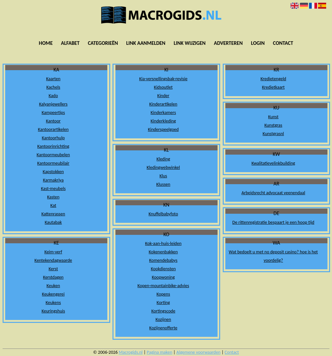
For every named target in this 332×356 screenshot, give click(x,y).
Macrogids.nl (130, 352)
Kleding (163, 159)
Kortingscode (163, 311)
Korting (163, 302)
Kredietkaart (273, 87)
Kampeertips (53, 112)
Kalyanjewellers (53, 104)
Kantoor (53, 121)
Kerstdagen (53, 277)
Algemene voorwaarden (198, 352)
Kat (53, 205)
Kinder (163, 95)
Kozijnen (163, 319)
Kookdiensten (163, 269)
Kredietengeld (273, 79)
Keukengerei (53, 294)
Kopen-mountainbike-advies (163, 285)
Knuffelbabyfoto (163, 214)
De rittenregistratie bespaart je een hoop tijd (273, 222)
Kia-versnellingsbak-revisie (163, 79)
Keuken (53, 285)
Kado (53, 95)
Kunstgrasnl (273, 133)
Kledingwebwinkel (163, 167)
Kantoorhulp (53, 138)
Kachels (53, 87)
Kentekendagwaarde (53, 260)
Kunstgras (273, 125)
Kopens (163, 294)
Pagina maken (159, 352)
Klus (163, 176)
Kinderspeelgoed (163, 129)
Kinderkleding (163, 121)
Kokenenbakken (163, 252)
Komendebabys (163, 260)
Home (46, 43)
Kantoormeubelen (53, 155)
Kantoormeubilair (53, 163)
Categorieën (103, 43)
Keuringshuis (53, 311)
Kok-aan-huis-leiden (163, 243)
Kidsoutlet (163, 87)
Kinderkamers (163, 112)
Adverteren (228, 43)
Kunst (273, 117)
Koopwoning (163, 277)
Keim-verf (53, 252)
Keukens (53, 302)
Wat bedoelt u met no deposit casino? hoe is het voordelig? (273, 256)
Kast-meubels (53, 188)
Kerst (53, 269)
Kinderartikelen (163, 104)
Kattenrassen (53, 214)
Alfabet (70, 43)
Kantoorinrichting (53, 146)
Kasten (53, 197)
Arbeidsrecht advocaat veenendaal (273, 193)
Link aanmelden (145, 43)
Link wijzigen (190, 43)
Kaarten (53, 79)
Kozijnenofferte (163, 328)
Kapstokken (53, 171)
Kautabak (53, 222)
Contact (283, 43)
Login (258, 43)
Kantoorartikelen (53, 129)
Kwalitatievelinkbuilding (273, 163)
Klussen (163, 184)
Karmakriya (53, 180)
